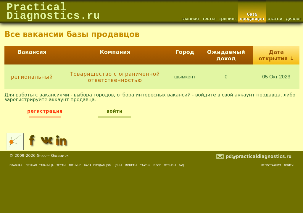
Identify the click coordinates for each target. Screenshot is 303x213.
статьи (145, 165)
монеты (131, 165)
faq (181, 165)
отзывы (170, 165)
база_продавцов (97, 165)
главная (15, 165)
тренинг (75, 165)
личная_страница (39, 165)
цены (118, 165)
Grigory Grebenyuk (52, 155)
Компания (115, 52)
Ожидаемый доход (226, 55)
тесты (61, 165)
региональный (32, 77)
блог (157, 165)
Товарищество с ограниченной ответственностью (115, 77)
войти (289, 165)
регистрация (271, 165)
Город (184, 52)
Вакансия (31, 52)
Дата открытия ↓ (276, 55)
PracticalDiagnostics (53, 12)
